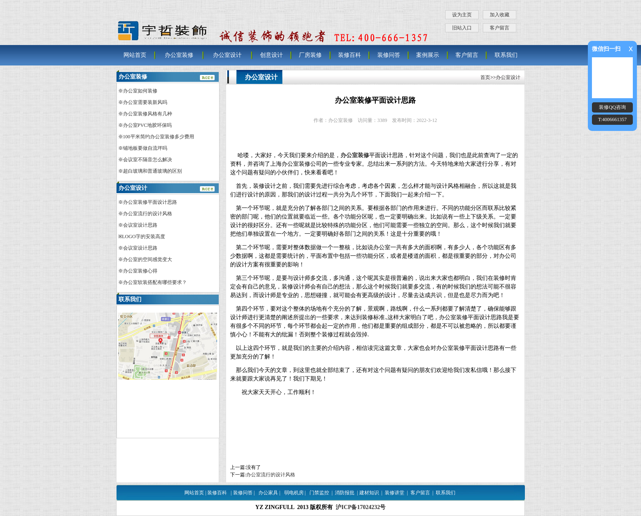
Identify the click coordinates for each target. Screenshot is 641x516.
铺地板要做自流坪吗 (145, 148)
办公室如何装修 (140, 91)
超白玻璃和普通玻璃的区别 (152, 171)
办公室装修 (179, 55)
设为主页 (462, 15)
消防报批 (344, 493)
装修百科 (349, 55)
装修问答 (388, 55)
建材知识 (369, 493)
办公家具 (268, 493)
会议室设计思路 (140, 225)
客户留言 (499, 28)
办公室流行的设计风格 (270, 475)
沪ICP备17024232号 (360, 507)
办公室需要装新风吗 (145, 102)
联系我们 (506, 55)
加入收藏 (499, 15)
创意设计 (271, 55)
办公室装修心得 (140, 271)
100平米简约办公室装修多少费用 (158, 137)
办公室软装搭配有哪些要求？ (155, 282)
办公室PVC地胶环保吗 (147, 125)
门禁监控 (319, 493)
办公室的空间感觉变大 (147, 259)
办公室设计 (227, 55)
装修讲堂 (394, 493)
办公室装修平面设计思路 (150, 202)
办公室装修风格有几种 (147, 114)
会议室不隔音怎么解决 (147, 159)
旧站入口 (462, 28)
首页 (485, 77)
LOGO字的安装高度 (143, 236)
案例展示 (427, 55)
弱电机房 (294, 493)
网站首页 (134, 55)
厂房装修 (310, 55)
